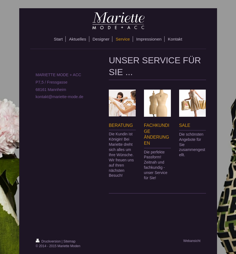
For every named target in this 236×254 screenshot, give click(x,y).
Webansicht (191, 241)
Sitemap (69, 241)
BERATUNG (121, 125)
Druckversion (49, 241)
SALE (184, 125)
